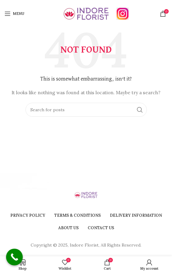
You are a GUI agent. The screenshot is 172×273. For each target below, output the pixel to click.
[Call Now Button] (14, 257)
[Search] (86, 110)
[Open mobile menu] (14, 14)
